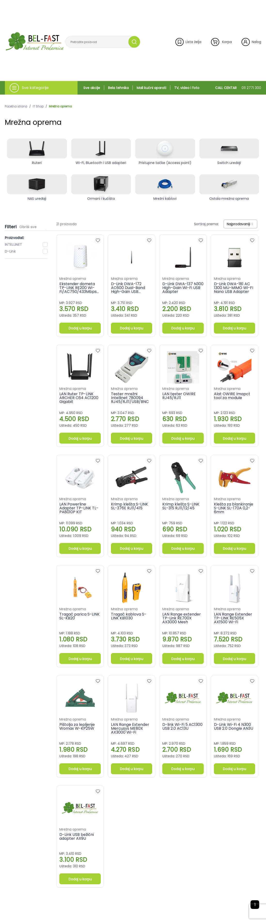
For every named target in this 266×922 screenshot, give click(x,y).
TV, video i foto (186, 87)
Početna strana (16, 106)
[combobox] (240, 224)
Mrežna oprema (60, 106)
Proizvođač (14, 237)
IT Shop (38, 106)
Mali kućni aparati (151, 87)
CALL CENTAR (238, 87)
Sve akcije (91, 87)
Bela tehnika (118, 87)
